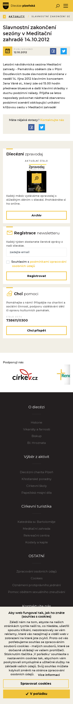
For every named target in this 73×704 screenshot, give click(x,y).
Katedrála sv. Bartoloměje (36, 522)
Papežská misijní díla (36, 492)
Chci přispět (36, 330)
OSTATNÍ (36, 556)
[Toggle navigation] (65, 6)
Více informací (49, 675)
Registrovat (36, 276)
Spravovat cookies (35, 683)
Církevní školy (36, 486)
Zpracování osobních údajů (36, 571)
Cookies (36, 578)
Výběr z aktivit (36, 456)
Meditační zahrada (36, 528)
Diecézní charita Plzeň (36, 472)
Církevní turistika (36, 506)
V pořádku (36, 694)
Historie (36, 422)
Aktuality (17, 16)
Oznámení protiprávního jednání (36, 585)
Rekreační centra (36, 535)
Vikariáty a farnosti (36, 429)
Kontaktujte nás (52, 120)
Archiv (36, 215)
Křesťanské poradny (36, 479)
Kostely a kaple (36, 542)
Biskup (37, 436)
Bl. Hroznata (36, 443)
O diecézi (36, 407)
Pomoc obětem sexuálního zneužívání (36, 592)
